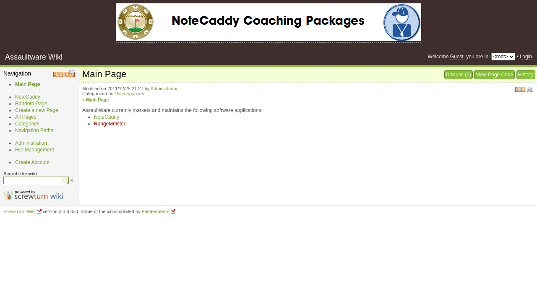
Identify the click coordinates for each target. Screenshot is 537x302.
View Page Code (494, 75)
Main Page (27, 84)
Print (530, 90)
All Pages (25, 117)
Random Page (31, 104)
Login (526, 57)
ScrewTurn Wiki (19, 211)
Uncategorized (129, 93)
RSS (520, 88)
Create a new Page (36, 110)
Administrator (164, 88)
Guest (457, 57)
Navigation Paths (34, 130)
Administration (31, 143)
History (526, 75)
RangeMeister (109, 124)
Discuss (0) (458, 75)
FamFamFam (155, 211)
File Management (34, 150)
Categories (27, 124)
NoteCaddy (27, 97)
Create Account (32, 162)
